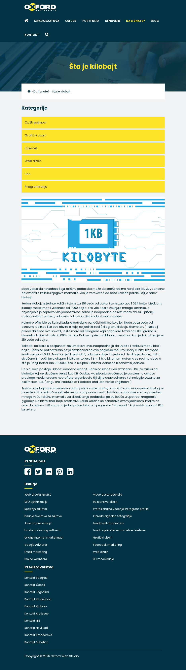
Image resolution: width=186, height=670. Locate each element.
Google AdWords (36, 545)
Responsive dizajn (105, 502)
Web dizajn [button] (33, 161)
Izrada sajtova (46, 21)
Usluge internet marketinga (43, 538)
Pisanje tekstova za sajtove (43, 516)
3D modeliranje (103, 559)
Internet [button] (31, 148)
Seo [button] (27, 174)
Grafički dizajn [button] (35, 135)
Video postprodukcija (107, 495)
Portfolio (90, 21)
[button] (47, 35)
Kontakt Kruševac (36, 614)
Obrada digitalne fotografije (112, 516)
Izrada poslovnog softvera (42, 530)
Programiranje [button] (36, 186)
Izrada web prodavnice (109, 523)
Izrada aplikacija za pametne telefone (119, 530)
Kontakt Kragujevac (38, 599)
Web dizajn (100, 552)
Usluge (70, 21)
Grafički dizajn (102, 538)
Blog (155, 21)
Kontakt (31, 35)
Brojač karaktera (35, 559)
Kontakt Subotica (36, 642)
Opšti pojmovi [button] (35, 122)
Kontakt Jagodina (36, 592)
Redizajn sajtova (35, 509)
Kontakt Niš (32, 621)
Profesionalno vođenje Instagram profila (121, 509)
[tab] (93, 122)
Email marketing (35, 552)
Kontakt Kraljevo (35, 606)
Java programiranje (38, 523)
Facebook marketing (107, 545)
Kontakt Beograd (36, 578)
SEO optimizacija (36, 502)
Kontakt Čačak (34, 585)
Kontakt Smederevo (38, 635)
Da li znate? (135, 21)
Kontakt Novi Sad (36, 628)
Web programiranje (37, 495)
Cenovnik (112, 21)
